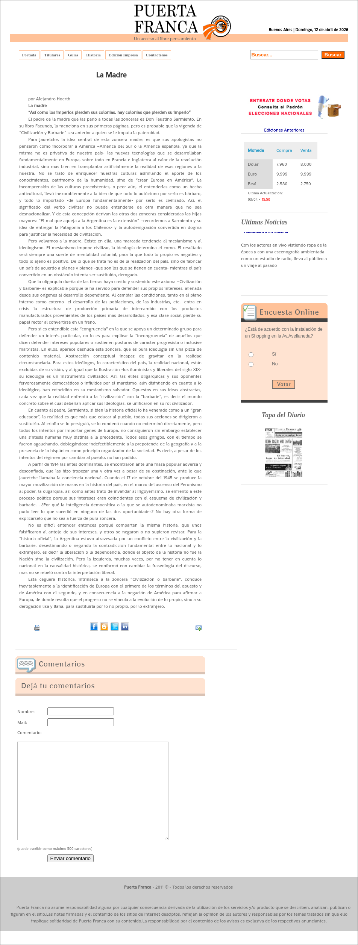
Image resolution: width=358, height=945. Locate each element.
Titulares (52, 55)
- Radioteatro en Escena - (266, 233)
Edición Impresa (123, 55)
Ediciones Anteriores (284, 130)
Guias (73, 55)
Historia (93, 55)
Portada (29, 55)
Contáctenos (157, 55)
